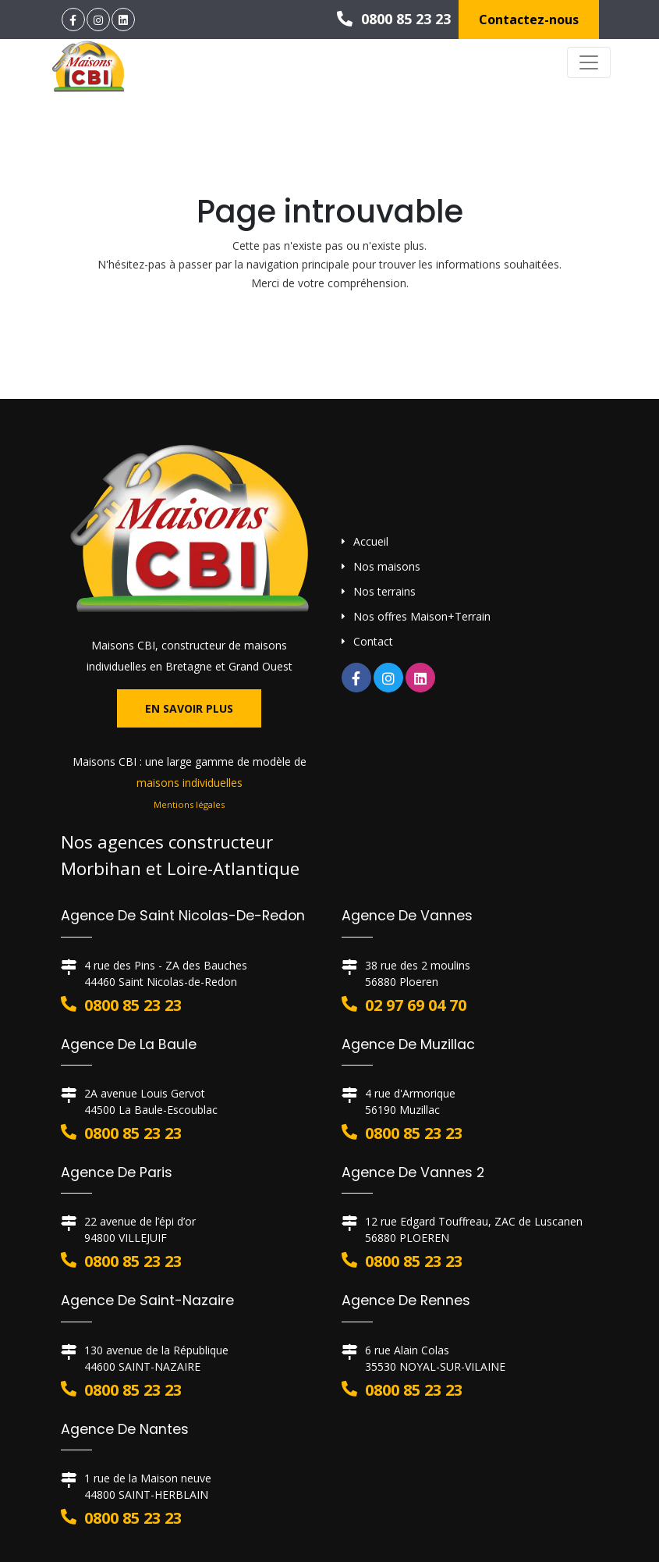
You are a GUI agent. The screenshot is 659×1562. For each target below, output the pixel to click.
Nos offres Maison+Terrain (422, 616)
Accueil (370, 541)
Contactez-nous (529, 19)
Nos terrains (384, 591)
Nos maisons (386, 566)
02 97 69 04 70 (415, 1005)
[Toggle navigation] (589, 62)
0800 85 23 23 (394, 18)
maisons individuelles (189, 782)
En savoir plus (189, 708)
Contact (373, 641)
